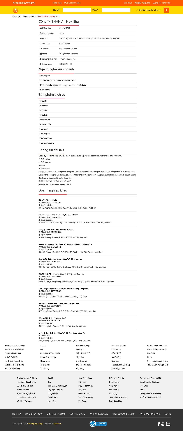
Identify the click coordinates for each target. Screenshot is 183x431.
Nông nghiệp (45, 361)
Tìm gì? (56, 10)
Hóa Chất (151, 353)
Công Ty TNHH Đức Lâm (48, 200)
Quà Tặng (115, 361)
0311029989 (56, 276)
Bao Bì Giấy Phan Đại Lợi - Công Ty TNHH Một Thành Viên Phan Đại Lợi (65, 244)
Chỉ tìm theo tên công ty (149, 10)
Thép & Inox (45, 365)
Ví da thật (43, 115)
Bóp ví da (43, 110)
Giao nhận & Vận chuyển (50, 353)
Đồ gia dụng (116, 349)
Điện (42, 349)
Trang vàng (57, 3)
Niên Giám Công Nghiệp (14, 349)
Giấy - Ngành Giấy (83, 353)
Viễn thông (44, 368)
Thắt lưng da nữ (46, 138)
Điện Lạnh (80, 349)
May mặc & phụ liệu (48, 357)
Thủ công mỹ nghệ (83, 365)
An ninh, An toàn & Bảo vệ (15, 345)
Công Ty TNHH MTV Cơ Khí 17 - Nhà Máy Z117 (56, 230)
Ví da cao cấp (45, 124)
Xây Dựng (80, 368)
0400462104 (56, 202)
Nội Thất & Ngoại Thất (14, 361)
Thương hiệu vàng (35, 424)
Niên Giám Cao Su (119, 345)
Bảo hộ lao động (82, 345)
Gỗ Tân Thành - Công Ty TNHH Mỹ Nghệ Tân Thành (58, 215)
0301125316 (56, 306)
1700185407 (56, 291)
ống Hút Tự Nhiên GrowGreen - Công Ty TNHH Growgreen (61, 259)
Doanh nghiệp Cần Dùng (157, 349)
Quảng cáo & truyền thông (157, 361)
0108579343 (56, 262)
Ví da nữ (43, 101)
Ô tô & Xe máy (82, 361)
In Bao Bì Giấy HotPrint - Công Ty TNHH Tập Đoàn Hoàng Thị (62, 333)
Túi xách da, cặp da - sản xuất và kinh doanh (57, 80)
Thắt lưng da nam (47, 143)
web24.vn (57, 424)
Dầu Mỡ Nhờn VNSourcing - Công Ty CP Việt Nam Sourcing (61, 274)
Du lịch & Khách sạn (13, 353)
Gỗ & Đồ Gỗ (116, 353)
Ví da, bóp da (45, 90)
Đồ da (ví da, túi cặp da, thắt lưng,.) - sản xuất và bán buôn (63, 85)
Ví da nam (44, 106)
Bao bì (43, 345)
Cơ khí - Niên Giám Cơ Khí (157, 345)
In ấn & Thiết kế (11, 357)
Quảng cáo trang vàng (161, 3)
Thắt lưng (43, 129)
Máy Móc (80, 357)
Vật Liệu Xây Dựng (12, 368)
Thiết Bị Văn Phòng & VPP (158, 365)
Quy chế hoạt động (33, 414)
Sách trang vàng (77, 414)
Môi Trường (116, 357)
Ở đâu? (95, 10)
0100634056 (56, 232)
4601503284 (56, 321)
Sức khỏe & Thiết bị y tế (14, 365)
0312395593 (56, 217)
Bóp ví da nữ (45, 120)
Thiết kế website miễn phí (123, 414)
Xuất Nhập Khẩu (118, 368)
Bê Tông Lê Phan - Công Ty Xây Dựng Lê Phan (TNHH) (59, 303)
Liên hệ (168, 414)
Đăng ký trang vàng (142, 3)
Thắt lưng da (45, 76)
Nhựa (149, 357)
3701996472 (56, 247)
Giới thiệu (128, 3)
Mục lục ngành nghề (72, 3)
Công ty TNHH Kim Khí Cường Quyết (52, 318)
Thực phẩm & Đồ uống (121, 365)
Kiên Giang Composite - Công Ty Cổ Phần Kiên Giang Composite (63, 289)
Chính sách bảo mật (56, 414)
